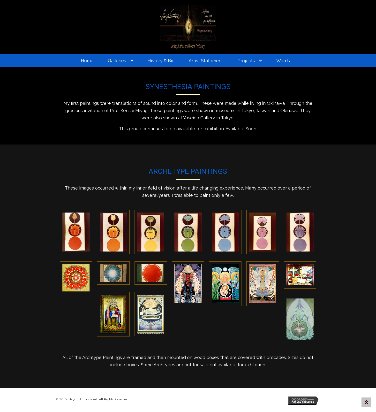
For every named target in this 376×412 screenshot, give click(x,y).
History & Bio (161, 60)
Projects (246, 60)
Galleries (117, 60)
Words (283, 60)
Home (87, 60)
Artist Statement (206, 60)
